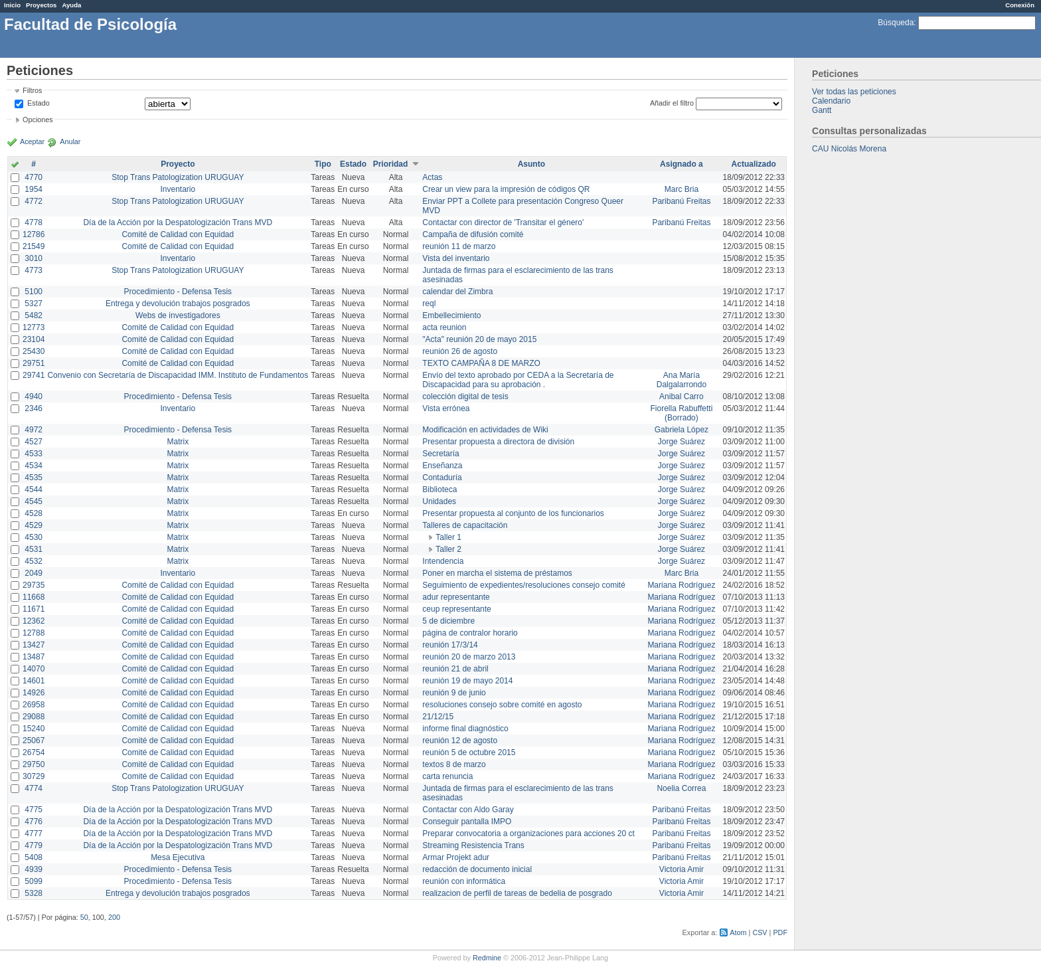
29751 (33, 363)
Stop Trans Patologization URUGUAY (178, 177)
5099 (33, 881)
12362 (33, 621)
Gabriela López (681, 429)
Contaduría (441, 477)
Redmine (487, 958)
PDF (780, 932)
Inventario (177, 189)
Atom (738, 932)
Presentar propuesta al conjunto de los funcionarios (513, 513)
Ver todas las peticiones (854, 91)
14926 (33, 692)
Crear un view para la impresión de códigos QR (506, 189)
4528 (33, 513)
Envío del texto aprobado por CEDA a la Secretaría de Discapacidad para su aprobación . (517, 380)
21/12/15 (437, 716)
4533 (33, 453)
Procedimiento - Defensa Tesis (178, 291)
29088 (33, 716)
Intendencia (442, 561)
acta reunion (444, 327)
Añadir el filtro (672, 103)
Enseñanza (442, 465)
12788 (33, 633)
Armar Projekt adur (455, 857)
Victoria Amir (681, 869)
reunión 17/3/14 (449, 645)
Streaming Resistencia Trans (473, 845)
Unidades (439, 501)
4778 (33, 222)
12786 (33, 234)
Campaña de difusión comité (472, 234)
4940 (33, 396)
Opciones (38, 120)
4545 (33, 501)
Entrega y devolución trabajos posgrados (178, 303)
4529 (33, 525)
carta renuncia (447, 776)
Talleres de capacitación (464, 525)
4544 (33, 489)
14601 (33, 680)
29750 (33, 764)
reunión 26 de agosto (459, 351)
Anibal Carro (681, 396)
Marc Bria (681, 189)
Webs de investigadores (177, 315)
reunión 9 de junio (453, 692)
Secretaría (440, 453)
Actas (432, 177)
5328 (33, 893)
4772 (33, 201)
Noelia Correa (681, 788)
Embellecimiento (451, 315)
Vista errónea (445, 408)
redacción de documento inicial (477, 869)
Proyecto (178, 164)
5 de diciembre (448, 621)
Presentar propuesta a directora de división (498, 441)
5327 (33, 303)
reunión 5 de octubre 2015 (468, 752)
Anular (70, 141)
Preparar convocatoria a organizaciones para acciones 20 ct (528, 833)
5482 (33, 315)
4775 (33, 809)
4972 (33, 429)
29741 (33, 375)
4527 (33, 441)
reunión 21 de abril (455, 668)
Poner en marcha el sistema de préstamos (497, 573)
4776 (33, 821)
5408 (33, 857)
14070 (33, 668)
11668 (33, 597)
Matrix (178, 441)
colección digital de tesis (465, 396)
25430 (33, 351)
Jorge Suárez (681, 441)
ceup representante (456, 609)
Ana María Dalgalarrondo (681, 380)
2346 (33, 408)
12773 (33, 327)
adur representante (455, 597)
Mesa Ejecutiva (177, 857)
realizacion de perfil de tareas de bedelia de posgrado (517, 893)
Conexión (1019, 5)
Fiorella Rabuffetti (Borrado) (682, 413)
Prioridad (390, 164)
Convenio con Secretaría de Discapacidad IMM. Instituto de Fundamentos (177, 375)
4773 (33, 270)
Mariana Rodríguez (681, 585)
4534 (33, 465)
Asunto (531, 164)
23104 (33, 339)
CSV (759, 932)
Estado (38, 103)
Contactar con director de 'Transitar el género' (503, 222)
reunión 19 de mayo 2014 (467, 680)
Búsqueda (896, 22)
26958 (33, 704)
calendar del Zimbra (457, 291)
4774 (33, 788)
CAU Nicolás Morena (849, 148)
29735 (33, 585)
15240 (33, 728)
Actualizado (754, 164)
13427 (33, 645)
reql (429, 303)
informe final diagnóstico (465, 728)
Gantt (821, 110)
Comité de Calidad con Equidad (177, 234)
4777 (33, 833)
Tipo (323, 164)
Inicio (12, 5)
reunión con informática (463, 881)
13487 (33, 656)
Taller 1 (448, 537)
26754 (33, 752)
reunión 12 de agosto (459, 740)
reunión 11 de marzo (458, 246)
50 (84, 917)
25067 (33, 740)
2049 (33, 573)
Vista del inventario (455, 258)
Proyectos (41, 5)
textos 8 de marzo (453, 764)
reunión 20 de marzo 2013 (468, 656)
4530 (33, 537)
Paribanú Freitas (681, 201)
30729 (33, 776)
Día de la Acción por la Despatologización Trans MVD (177, 222)
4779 (33, 845)
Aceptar (32, 141)
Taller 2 (448, 549)
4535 (33, 477)
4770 (33, 177)
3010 (33, 258)
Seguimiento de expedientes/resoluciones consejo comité (523, 585)
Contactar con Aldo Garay (467, 809)
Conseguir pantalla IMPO (466, 821)
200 (114, 917)
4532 (33, 561)
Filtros (32, 90)
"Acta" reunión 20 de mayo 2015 (479, 339)
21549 (33, 246)
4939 (33, 869)
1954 (33, 189)
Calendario (831, 101)
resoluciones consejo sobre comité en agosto (502, 704)
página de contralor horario (469, 633)
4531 (33, 549)
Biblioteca (439, 489)
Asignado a (681, 164)
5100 (33, 291)
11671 (33, 609)
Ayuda (71, 5)
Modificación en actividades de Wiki (485, 429)
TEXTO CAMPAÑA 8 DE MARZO (481, 363)
